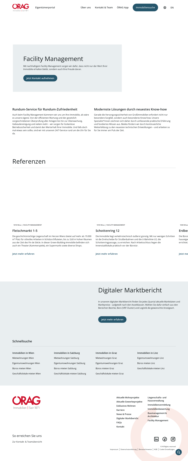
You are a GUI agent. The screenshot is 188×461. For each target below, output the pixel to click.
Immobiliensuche (145, 7)
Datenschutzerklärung (128, 449)
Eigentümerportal (45, 7)
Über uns (86, 7)
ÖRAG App (123, 7)
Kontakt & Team (104, 7)
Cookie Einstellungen (167, 449)
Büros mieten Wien (21, 368)
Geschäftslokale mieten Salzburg (70, 373)
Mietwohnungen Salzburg (66, 358)
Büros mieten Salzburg (65, 368)
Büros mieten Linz (146, 363)
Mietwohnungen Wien (23, 358)
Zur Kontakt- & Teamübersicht (27, 441)
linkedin (156, 439)
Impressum (114, 449)
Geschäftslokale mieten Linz (151, 368)
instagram (173, 439)
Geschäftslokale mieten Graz (110, 373)
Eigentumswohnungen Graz (109, 363)
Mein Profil (164, 8)
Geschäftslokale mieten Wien (26, 373)
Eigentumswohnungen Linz (150, 358)
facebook (164, 439)
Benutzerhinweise (145, 449)
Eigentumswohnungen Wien (26, 363)
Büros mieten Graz (105, 368)
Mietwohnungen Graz (106, 358)
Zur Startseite (20, 7)
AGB (155, 449)
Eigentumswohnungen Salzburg (69, 363)
